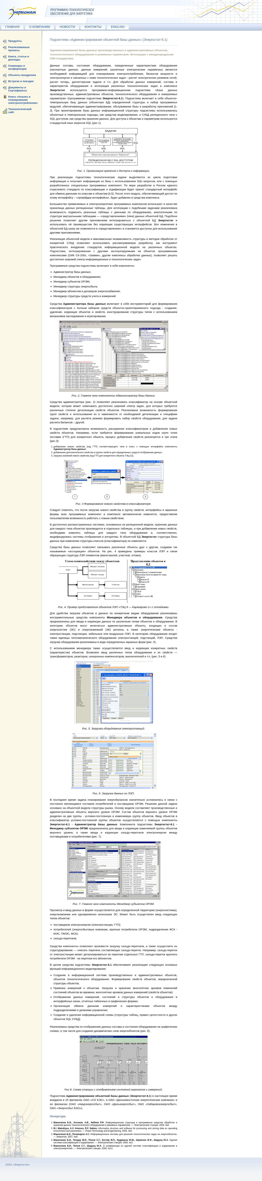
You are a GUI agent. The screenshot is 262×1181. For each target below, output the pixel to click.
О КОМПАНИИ (39, 27)
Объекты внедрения (22, 74)
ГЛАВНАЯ (12, 27)
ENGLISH (118, 27)
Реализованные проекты (19, 49)
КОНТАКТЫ (93, 27)
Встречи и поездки (20, 81)
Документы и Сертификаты (17, 89)
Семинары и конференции (17, 67)
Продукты (15, 40)
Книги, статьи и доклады (18, 58)
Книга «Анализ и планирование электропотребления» (23, 99)
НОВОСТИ (67, 27)
